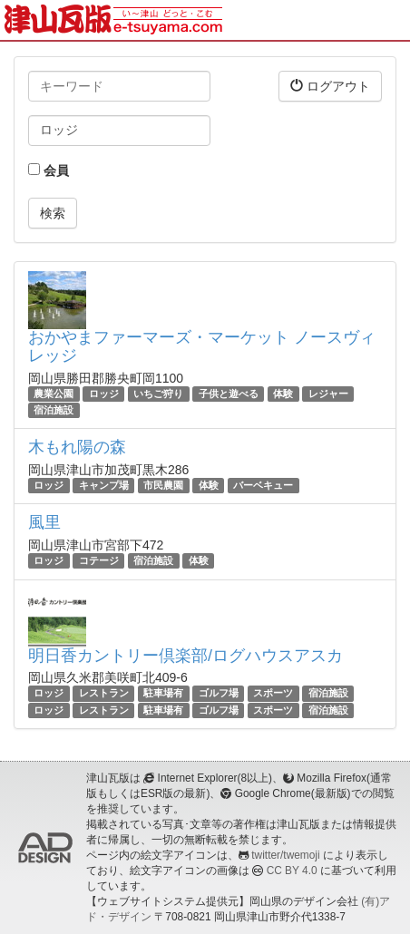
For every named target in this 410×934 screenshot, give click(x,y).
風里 (44, 522)
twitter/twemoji (285, 855)
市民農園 (163, 485)
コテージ (99, 560)
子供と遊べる (229, 393)
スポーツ (273, 692)
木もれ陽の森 (77, 447)
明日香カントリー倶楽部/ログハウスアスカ (185, 656)
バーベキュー (263, 485)
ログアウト (330, 85)
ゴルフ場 (219, 692)
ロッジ (104, 393)
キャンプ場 (104, 485)
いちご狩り (158, 393)
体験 (283, 393)
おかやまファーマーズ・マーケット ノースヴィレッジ (202, 346)
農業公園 (53, 393)
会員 (48, 170)
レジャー (328, 393)
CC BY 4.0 (292, 870)
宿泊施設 (53, 409)
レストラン (104, 692)
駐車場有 (163, 692)
